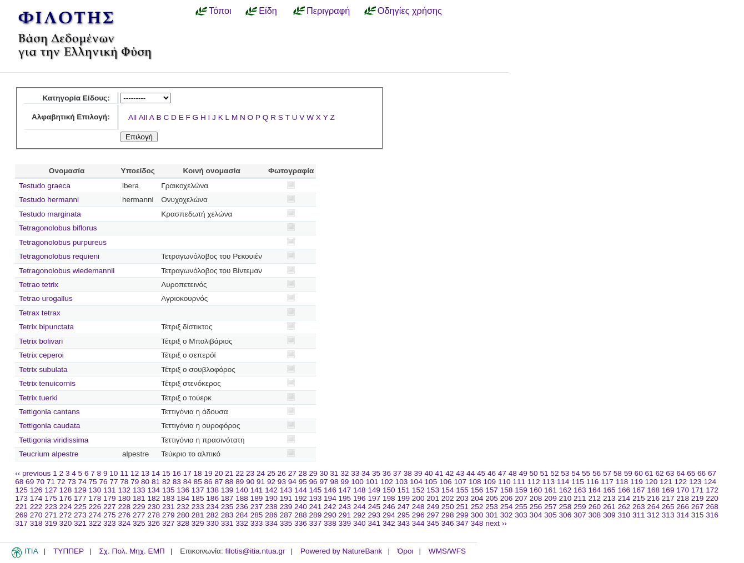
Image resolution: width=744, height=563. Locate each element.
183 (168, 498)
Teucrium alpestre (48, 454)
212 (594, 498)
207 (521, 498)
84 (187, 481)
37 (397, 473)
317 (21, 523)
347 (462, 523)
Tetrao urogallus (46, 298)
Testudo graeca (45, 186)
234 (212, 506)
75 (93, 481)
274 (95, 515)
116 (592, 481)
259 (580, 506)
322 (95, 523)
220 (712, 498)
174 (36, 498)
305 (550, 515)
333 (256, 523)
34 (365, 473)
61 (649, 473)
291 (345, 515)
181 (139, 498)
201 (432, 498)
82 (166, 481)
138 (212, 490)
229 (139, 506)
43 (460, 473)
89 (239, 481)
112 (533, 481)
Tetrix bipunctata (46, 327)
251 (462, 506)
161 (550, 490)
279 (168, 515)
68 (19, 481)
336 (300, 523)
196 (359, 498)
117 (607, 481)
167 (638, 490)
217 (668, 498)
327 (168, 523)
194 (330, 498)
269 (21, 515)
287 (286, 515)
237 (256, 506)
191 (286, 498)
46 (491, 473)
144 (300, 490)
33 (355, 473)
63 (670, 473)
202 (447, 498)
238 (271, 506)
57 (607, 473)
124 (709, 481)
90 (250, 481)
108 (475, 481)
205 (491, 498)
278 (153, 515)
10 (113, 473)
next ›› (496, 523)
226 (95, 506)
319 (50, 523)
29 (313, 473)
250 (447, 506)
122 (681, 481)
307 (580, 515)
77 (113, 481)
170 (682, 490)
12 (134, 473)
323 (109, 523)
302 (506, 515)
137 (198, 490)
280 (183, 515)
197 (374, 498)
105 (431, 481)
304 (536, 515)
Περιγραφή (328, 11)
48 (513, 473)
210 (565, 498)
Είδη (268, 11)
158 (506, 490)
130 (95, 490)
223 (50, 506)
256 (536, 506)
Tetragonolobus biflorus (58, 228)
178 (95, 498)
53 (565, 473)
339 (345, 523)
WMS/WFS (447, 551)
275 (109, 515)
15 (166, 473)
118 (622, 481)
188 (241, 498)
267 (697, 506)
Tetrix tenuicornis (47, 383)
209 (550, 498)
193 (315, 498)
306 (565, 515)
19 (208, 473)
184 (183, 498)
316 (712, 515)
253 (491, 506)
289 (315, 515)
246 (389, 506)
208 (536, 498)
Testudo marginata (50, 214)
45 (481, 473)
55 (586, 473)
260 (594, 506)
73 (72, 481)
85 (198, 481)
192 (300, 498)
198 (389, 498)
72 (61, 481)
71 (51, 481)
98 (334, 481)
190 (271, 498)
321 (80, 523)
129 (80, 490)
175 (50, 498)
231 (168, 506)
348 (477, 523)
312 (653, 515)
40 (428, 473)
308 (594, 515)
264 (653, 506)
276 (124, 515)
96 (313, 481)
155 (462, 490)
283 (227, 515)
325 (139, 523)
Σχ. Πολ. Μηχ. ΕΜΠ (131, 551)
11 (124, 473)
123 (695, 481)
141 (256, 490)
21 (229, 473)
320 (65, 523)
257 (550, 506)
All (132, 117)
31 (334, 473)
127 (50, 490)
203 (462, 498)
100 (357, 481)
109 (489, 481)
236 (241, 506)
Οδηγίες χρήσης (410, 11)
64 (680, 473)
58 (618, 473)
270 (36, 515)
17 (187, 473)
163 (580, 490)
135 (168, 490)
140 (241, 490)
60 (639, 473)
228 (124, 506)
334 (271, 523)
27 (292, 473)
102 (386, 481)
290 (330, 515)
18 (198, 473)
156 (477, 490)
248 (418, 506)
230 (153, 506)
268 (712, 506)
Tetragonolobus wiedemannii (66, 271)
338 (330, 523)
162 (565, 490)
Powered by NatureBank (341, 551)
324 (124, 523)
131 (109, 490)
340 (359, 523)
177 (80, 498)
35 (376, 473)
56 (596, 473)
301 (491, 515)
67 (712, 473)
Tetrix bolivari (41, 341)
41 (439, 473)
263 (638, 506)
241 (315, 506)
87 (218, 481)
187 (227, 498)
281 (198, 515)
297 (432, 515)
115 (577, 481)
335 (286, 523)
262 (623, 506)
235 (227, 506)
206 (506, 498)
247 (403, 506)
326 (153, 523)
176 (65, 498)
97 (323, 481)
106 (445, 481)
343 (403, 523)
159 (521, 490)
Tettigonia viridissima (53, 440)
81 (156, 481)
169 (668, 490)
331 (227, 523)
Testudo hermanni (49, 199)
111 (518, 481)
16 (177, 473)
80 (145, 481)
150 (389, 490)
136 (183, 490)
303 (521, 515)
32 (344, 473)
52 (554, 473)
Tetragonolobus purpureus (63, 242)
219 (697, 498)
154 (447, 490)
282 (212, 515)
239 (286, 506)
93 (282, 481)
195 (345, 498)
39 (418, 473)
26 (282, 473)
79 (134, 481)
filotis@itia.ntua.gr (255, 551)
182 (153, 498)
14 (156, 473)
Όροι (406, 551)
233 (198, 506)
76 (103, 481)
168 (653, 490)
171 (697, 490)
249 (432, 506)
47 (502, 473)
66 (701, 473)
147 (345, 490)
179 (109, 498)
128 (65, 490)
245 (374, 506)
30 (323, 473)
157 (491, 490)
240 (300, 506)
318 (36, 523)
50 (534, 473)
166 (623, 490)
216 (653, 498)
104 (416, 481)
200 (418, 498)
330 (212, 523)
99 (344, 481)
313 (668, 515)
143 (286, 490)
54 (575, 473)
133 (139, 490)
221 (21, 506)
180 (124, 498)
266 (682, 506)
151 (403, 490)
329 (198, 523)
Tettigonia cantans (49, 412)
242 (330, 506)
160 (536, 490)
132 (124, 490)
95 (303, 481)
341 (374, 523)
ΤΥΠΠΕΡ (68, 551)
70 (40, 481)
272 (65, 515)
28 (303, 473)
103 (401, 481)
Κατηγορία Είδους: (75, 98)
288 (300, 515)
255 (521, 506)
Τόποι (220, 11)
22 (239, 473)
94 (292, 481)
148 (359, 490)
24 (261, 473)
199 (403, 498)
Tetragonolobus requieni (59, 256)
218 (682, 498)
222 (36, 506)
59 (628, 473)
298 (447, 515)
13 (145, 473)
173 (21, 498)
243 (345, 506)
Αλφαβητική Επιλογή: (71, 117)
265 (668, 506)
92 (271, 481)
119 (636, 481)
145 (315, 490)
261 (609, 506)
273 (80, 515)
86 (208, 481)
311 (638, 515)
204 (477, 498)
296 (418, 515)
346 (447, 523)
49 (523, 473)
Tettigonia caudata (49, 425)
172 (712, 490)
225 (80, 506)
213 (609, 498)
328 (183, 523)
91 (261, 481)
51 (544, 473)
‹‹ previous (33, 473)
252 (477, 506)
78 (124, 481)
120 (651, 481)
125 (21, 490)
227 (109, 506)
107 (460, 481)
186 (212, 498)
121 (666, 481)
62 (659, 473)
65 (691, 473)
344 (418, 523)
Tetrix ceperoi (41, 355)
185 (198, 498)
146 (330, 490)
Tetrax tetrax (40, 313)
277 (139, 515)
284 (241, 515)
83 (177, 481)
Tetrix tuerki (38, 398)
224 (65, 506)
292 (359, 515)
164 (594, 490)
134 (153, 490)
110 (504, 481)
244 (359, 506)
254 (506, 506)
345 (432, 523)
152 (418, 490)
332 (241, 523)
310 (623, 515)
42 (449, 473)
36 (387, 473)
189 (256, 498)
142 (271, 490)
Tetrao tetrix (38, 284)
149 (374, 490)
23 (250, 473)
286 (271, 515)
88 (229, 481)
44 (470, 473)
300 (477, 515)
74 (82, 481)
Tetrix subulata (43, 369)
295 (403, 515)
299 (462, 515)
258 (565, 506)
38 (408, 473)
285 (256, 515)
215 (638, 498)
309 (609, 515)
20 (218, 473)
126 (36, 490)
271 (50, 515)
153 (432, 490)
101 (372, 481)
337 (315, 523)
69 (30, 481)
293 (374, 515)
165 (609, 490)
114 (563, 481)
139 (227, 490)
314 (682, 515)
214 (623, 498)
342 (389, 523)
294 (389, 515)
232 (183, 506)
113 (548, 481)
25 (271, 473)
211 (580, 498)
